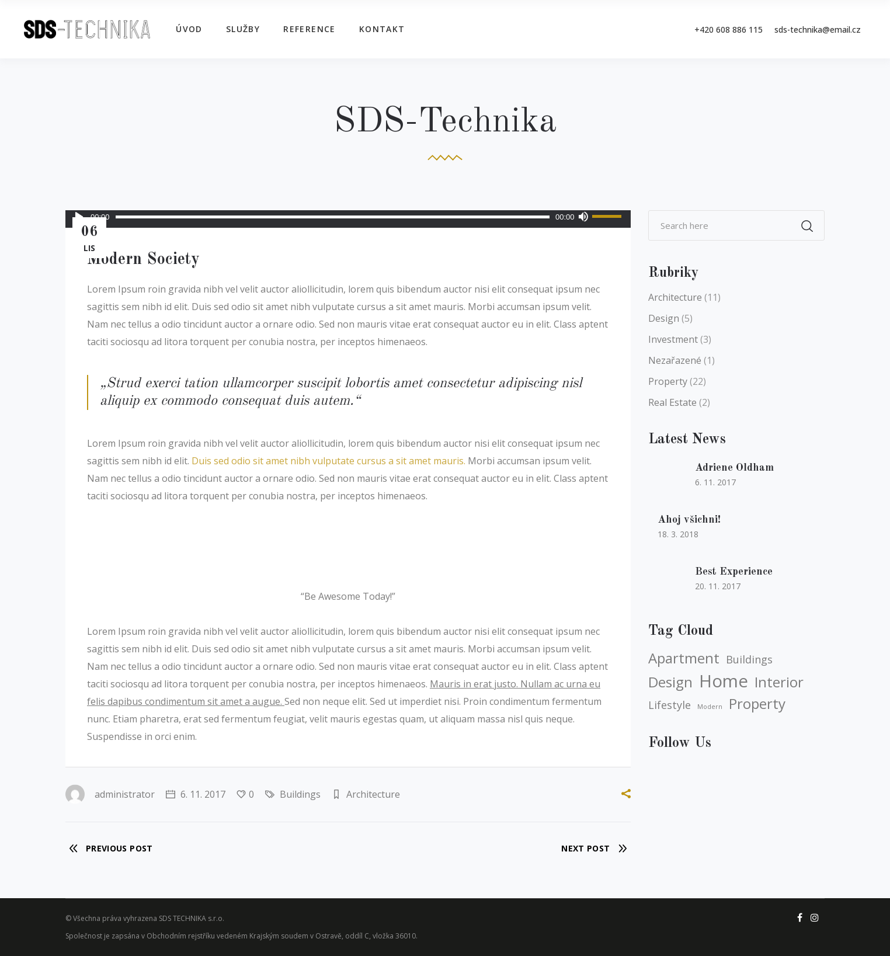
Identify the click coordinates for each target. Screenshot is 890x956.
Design (663, 318)
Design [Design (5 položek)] (670, 682)
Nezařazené (674, 360)
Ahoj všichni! (689, 519)
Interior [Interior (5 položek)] (779, 682)
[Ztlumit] (583, 217)
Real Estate (672, 402)
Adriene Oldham (734, 468)
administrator (110, 794)
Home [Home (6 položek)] (723, 681)
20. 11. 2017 (717, 586)
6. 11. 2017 (195, 794)
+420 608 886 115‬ (728, 29)
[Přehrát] (79, 217)
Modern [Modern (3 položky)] (709, 707)
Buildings (300, 794)
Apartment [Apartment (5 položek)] (683, 658)
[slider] (333, 216)
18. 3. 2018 (678, 534)
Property (667, 381)
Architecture (373, 794)
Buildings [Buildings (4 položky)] (749, 659)
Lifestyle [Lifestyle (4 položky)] (669, 705)
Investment (673, 339)
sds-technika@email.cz (817, 29)
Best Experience (734, 571)
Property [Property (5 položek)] (757, 703)
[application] (348, 217)
